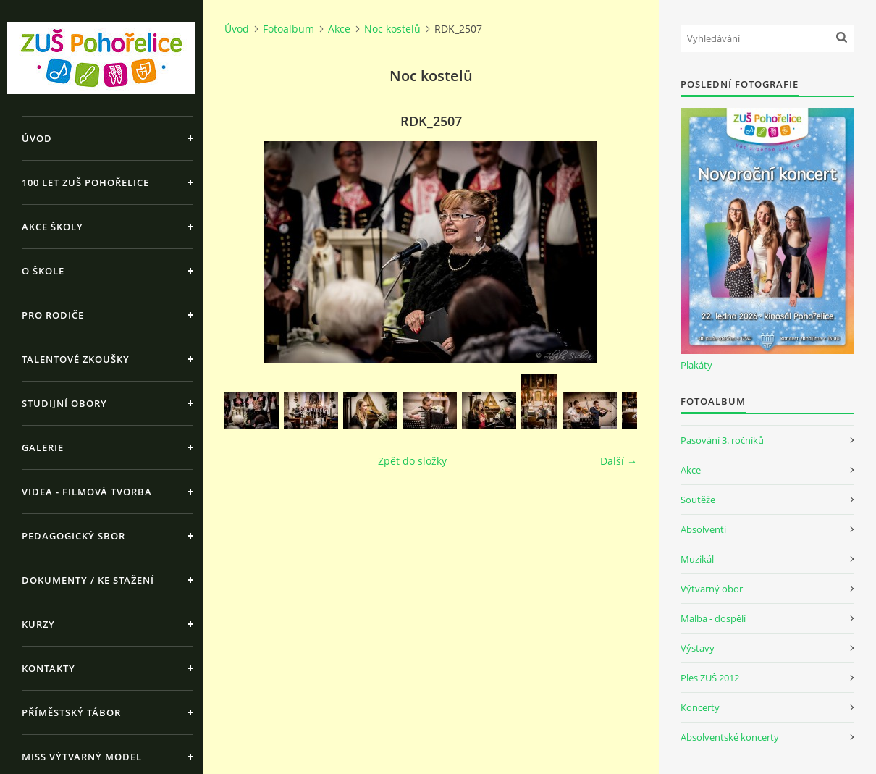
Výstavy (698, 648)
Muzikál (697, 558)
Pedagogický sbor (73, 535)
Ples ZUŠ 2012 (710, 677)
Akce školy (52, 226)
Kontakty (48, 668)
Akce (339, 28)
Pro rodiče (53, 314)
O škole (43, 270)
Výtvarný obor (712, 588)
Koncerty (700, 707)
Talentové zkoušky (76, 359)
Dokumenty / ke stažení (88, 579)
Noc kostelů (392, 28)
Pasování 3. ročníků (722, 440)
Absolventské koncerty (730, 737)
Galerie (43, 447)
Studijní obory (64, 403)
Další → (618, 461)
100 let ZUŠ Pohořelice (85, 182)
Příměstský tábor (71, 712)
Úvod (37, 138)
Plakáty (696, 364)
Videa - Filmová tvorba (87, 491)
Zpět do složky (412, 461)
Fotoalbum (288, 28)
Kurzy (38, 624)
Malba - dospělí (713, 618)
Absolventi (703, 529)
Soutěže (698, 499)
